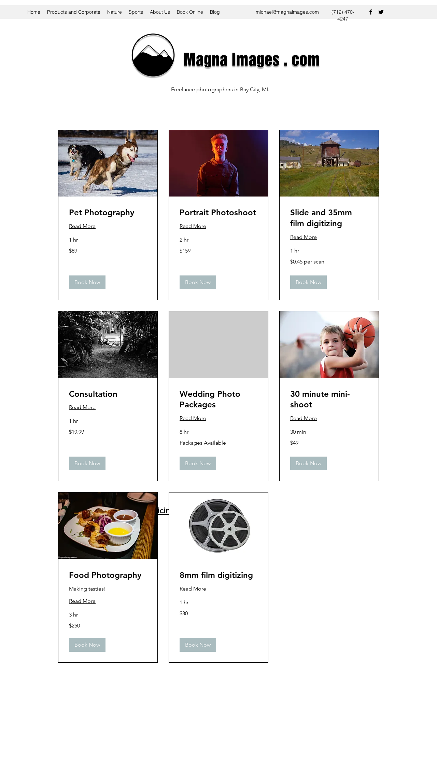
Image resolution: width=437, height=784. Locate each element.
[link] (108, 212)
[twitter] (381, 12)
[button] (87, 282)
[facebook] (370, 12)
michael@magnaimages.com (287, 12)
